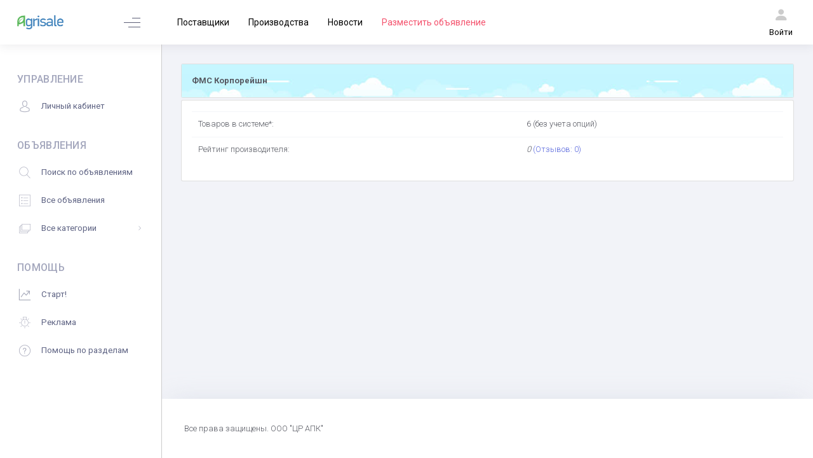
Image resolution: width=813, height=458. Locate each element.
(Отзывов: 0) (557, 149)
